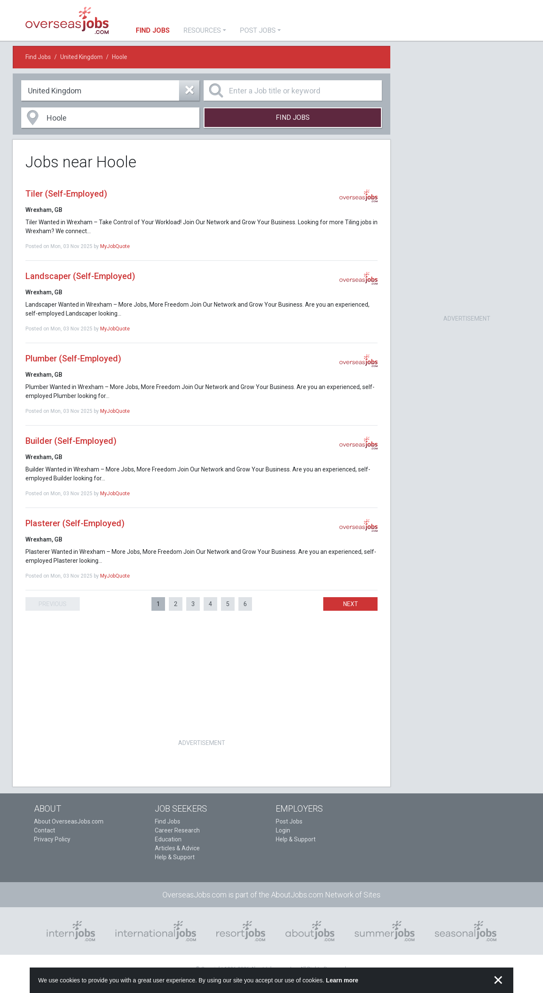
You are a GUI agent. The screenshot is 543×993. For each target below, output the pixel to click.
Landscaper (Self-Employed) (80, 276)
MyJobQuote (115, 246)
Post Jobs (289, 821)
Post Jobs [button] (258, 30)
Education (168, 839)
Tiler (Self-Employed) (66, 194)
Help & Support (175, 857)
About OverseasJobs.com (69, 821)
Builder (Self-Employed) (71, 441)
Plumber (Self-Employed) (73, 358)
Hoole (119, 57)
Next (350, 604)
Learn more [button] (342, 980)
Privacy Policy (52, 839)
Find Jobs (38, 57)
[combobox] (110, 90)
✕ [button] (498, 980)
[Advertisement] (201, 677)
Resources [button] (202, 30)
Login (283, 830)
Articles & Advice (177, 848)
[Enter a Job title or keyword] (293, 90)
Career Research (177, 830)
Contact (44, 830)
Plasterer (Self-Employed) (75, 523)
